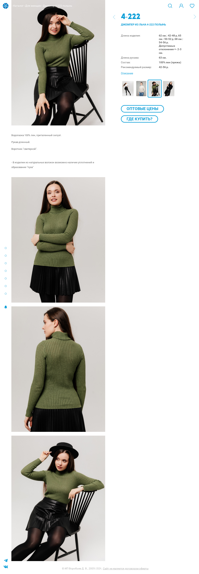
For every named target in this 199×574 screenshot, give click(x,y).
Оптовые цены (142, 108)
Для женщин (33, 5)
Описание (127, 73)
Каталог (18, 5)
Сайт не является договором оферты (126, 568)
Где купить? (139, 119)
